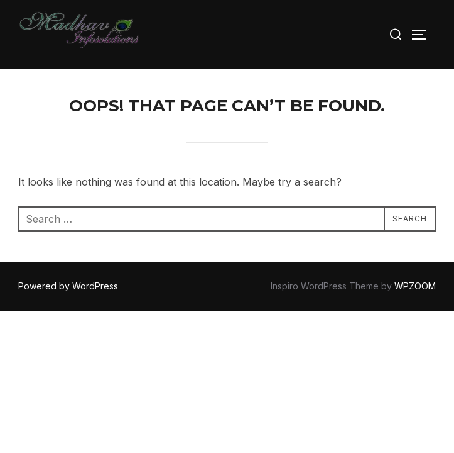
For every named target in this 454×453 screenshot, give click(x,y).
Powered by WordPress (68, 286)
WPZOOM (415, 286)
